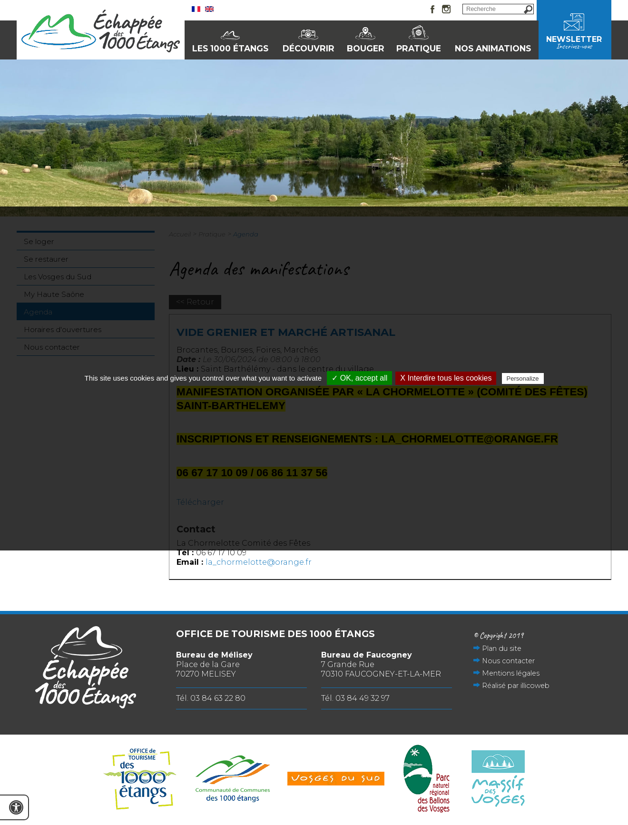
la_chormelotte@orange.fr (259, 562)
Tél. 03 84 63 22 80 (210, 698)
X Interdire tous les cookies (445, 378)
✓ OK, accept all (359, 378)
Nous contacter (508, 661)
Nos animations (493, 48)
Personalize (523, 378)
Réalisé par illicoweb (516, 685)
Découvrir (308, 48)
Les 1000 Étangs (230, 48)
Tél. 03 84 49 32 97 (355, 698)
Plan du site (501, 648)
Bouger (365, 48)
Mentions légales (511, 673)
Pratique (418, 48)
